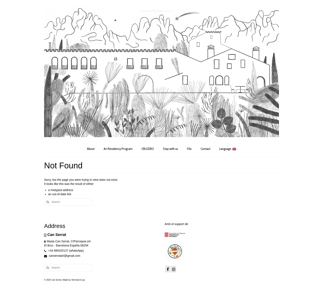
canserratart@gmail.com (62, 255)
